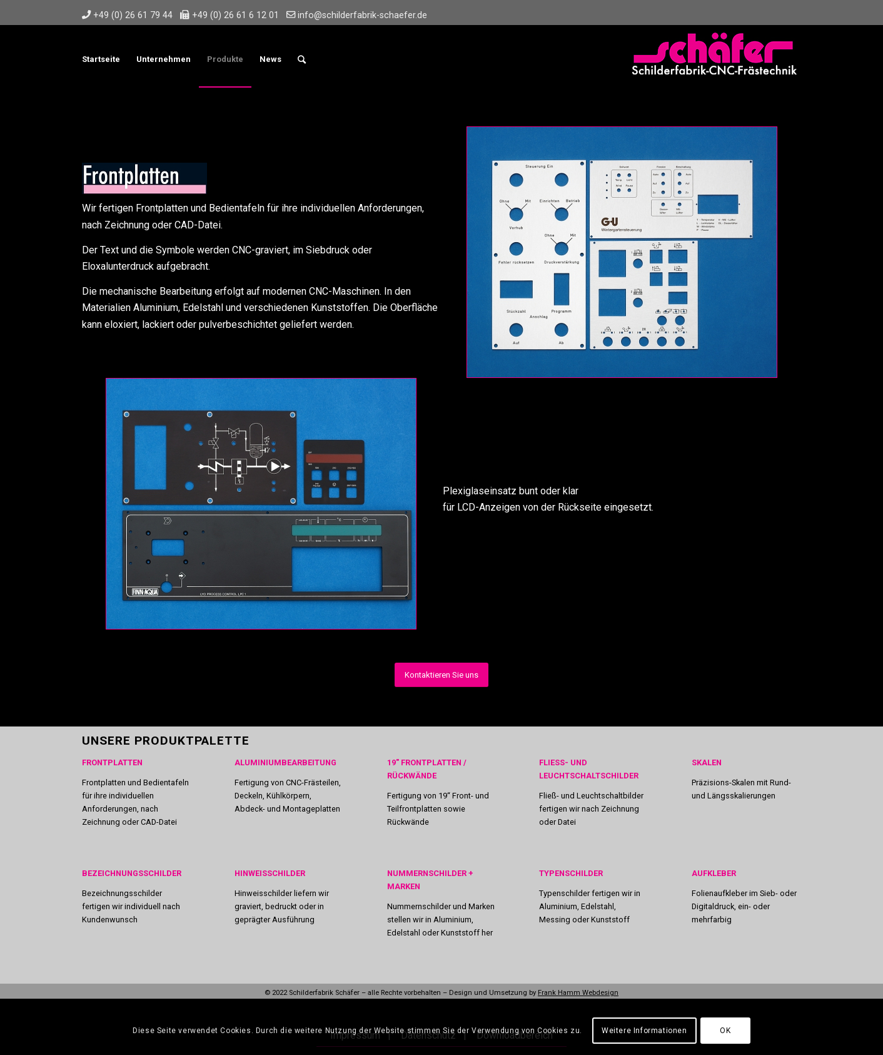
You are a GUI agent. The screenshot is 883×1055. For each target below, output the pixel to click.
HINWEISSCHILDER (270, 873)
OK (725, 1030)
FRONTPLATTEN (112, 762)
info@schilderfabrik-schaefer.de (362, 15)
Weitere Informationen (644, 1030)
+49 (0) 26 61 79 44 (133, 15)
